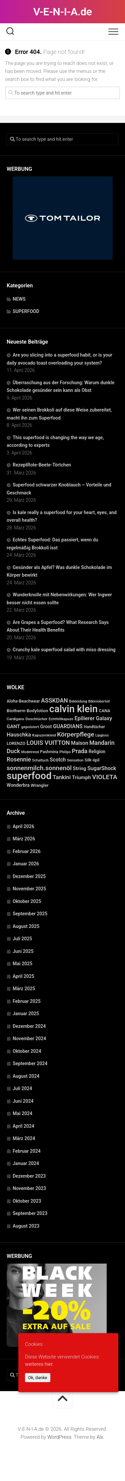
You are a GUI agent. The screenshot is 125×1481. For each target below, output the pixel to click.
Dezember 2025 (29, 876)
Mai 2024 (22, 1113)
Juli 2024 (22, 1088)
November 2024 (29, 1038)
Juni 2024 (23, 1101)
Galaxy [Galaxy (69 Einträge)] (104, 718)
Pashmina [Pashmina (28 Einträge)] (49, 751)
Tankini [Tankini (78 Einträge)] (62, 777)
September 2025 (30, 913)
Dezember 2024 (29, 1026)
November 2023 (29, 1188)
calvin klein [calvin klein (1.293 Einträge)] (73, 709)
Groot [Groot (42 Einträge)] (46, 726)
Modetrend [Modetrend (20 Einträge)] (30, 752)
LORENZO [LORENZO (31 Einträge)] (16, 743)
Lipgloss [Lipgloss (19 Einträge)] (102, 735)
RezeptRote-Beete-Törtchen (42, 464)
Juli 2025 (22, 938)
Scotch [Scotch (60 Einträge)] (58, 760)
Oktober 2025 (27, 901)
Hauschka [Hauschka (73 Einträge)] (19, 735)
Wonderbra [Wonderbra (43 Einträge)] (18, 785)
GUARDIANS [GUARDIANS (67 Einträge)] (68, 726)
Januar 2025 (26, 1013)
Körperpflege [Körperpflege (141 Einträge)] (75, 734)
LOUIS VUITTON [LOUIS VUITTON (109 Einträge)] (48, 742)
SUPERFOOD (26, 311)
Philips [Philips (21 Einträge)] (65, 752)
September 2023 (30, 1213)
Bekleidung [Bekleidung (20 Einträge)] (78, 701)
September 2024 (30, 1063)
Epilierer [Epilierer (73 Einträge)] (85, 718)
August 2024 (26, 1076)
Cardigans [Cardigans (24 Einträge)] (15, 719)
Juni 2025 (23, 951)
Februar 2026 (27, 851)
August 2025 (26, 926)
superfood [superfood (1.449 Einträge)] (29, 775)
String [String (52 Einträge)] (79, 768)
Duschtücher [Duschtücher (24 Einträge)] (36, 719)
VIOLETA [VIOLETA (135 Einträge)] (104, 777)
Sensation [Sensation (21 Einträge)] (75, 760)
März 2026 (24, 838)
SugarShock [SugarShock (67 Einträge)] (101, 768)
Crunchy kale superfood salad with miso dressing (64, 649)
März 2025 (24, 988)
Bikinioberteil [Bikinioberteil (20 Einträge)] (99, 701)
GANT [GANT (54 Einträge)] (13, 727)
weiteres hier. (39, 1364)
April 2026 (23, 826)
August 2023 (26, 1226)
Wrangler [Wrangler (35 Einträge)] (40, 785)
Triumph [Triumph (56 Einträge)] (81, 777)
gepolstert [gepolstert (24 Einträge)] (30, 727)
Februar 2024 (27, 1151)
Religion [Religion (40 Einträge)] (97, 751)
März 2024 (24, 1138)
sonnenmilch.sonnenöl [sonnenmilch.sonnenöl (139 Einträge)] (39, 768)
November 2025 (29, 888)
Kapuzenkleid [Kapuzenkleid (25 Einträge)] (44, 735)
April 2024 (23, 1126)
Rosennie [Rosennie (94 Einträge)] (19, 759)
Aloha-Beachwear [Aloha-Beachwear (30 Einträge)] (23, 701)
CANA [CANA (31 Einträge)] (104, 710)
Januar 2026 (26, 863)
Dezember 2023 (29, 1176)
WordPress (59, 1437)
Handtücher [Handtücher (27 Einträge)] (94, 727)
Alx (100, 1437)
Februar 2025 (27, 1001)
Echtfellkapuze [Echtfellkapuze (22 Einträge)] (61, 719)
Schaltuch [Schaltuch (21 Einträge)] (40, 760)
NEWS (19, 299)
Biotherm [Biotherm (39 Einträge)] (16, 710)
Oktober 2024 (27, 1051)
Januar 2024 (26, 1163)
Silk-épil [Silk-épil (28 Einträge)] (92, 760)
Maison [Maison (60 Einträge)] (79, 743)
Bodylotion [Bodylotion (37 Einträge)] (37, 710)
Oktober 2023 (27, 1201)
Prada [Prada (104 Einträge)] (80, 750)
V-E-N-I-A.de (62, 11)
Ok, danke (37, 1377)
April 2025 (23, 976)
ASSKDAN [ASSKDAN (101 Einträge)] (54, 700)
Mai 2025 (22, 963)
